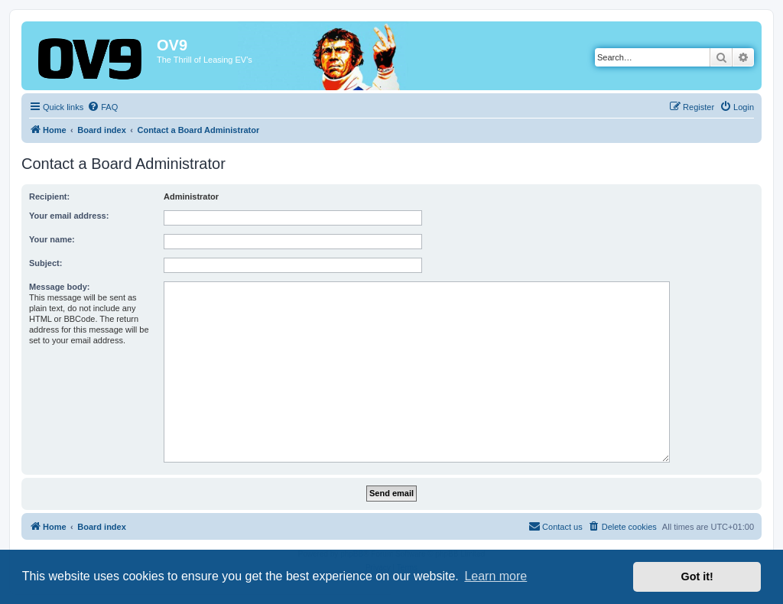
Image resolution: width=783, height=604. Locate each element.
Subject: (45, 263)
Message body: (59, 286)
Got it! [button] (697, 576)
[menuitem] (102, 107)
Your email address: (69, 215)
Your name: (52, 239)
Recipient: (49, 196)
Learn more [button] (495, 576)
